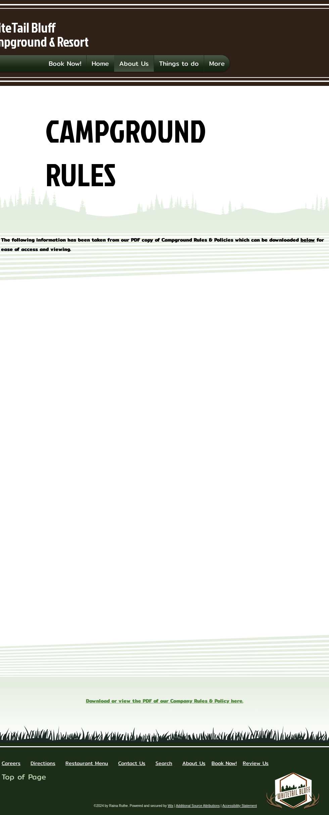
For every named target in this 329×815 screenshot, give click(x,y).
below (307, 240)
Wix (171, 806)
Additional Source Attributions (198, 806)
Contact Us (131, 763)
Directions (43, 763)
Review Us (256, 763)
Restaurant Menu (86, 763)
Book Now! (224, 763)
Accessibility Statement (239, 806)
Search (163, 763)
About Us (193, 763)
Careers (11, 763)
